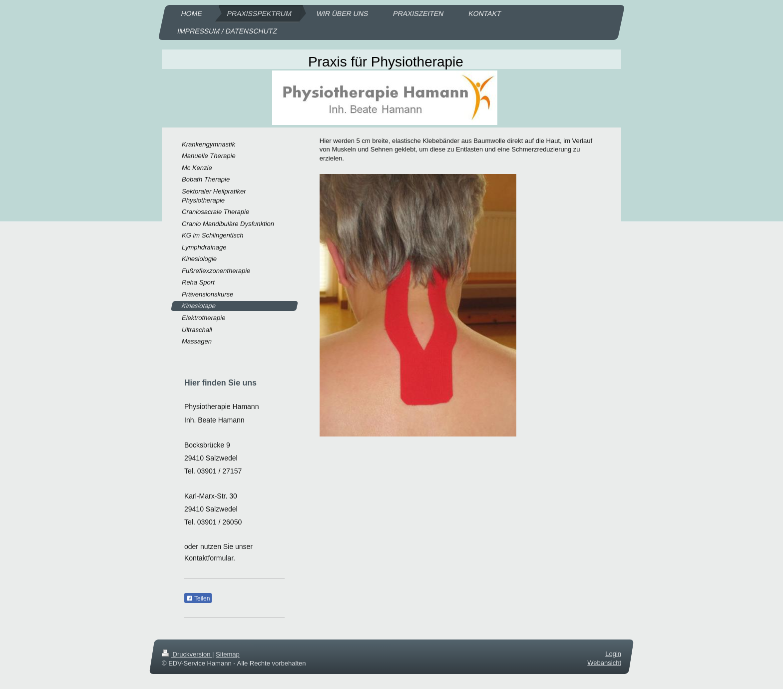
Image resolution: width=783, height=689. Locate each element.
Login (613, 654)
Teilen (198, 598)
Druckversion (187, 654)
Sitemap (228, 654)
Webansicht (604, 662)
